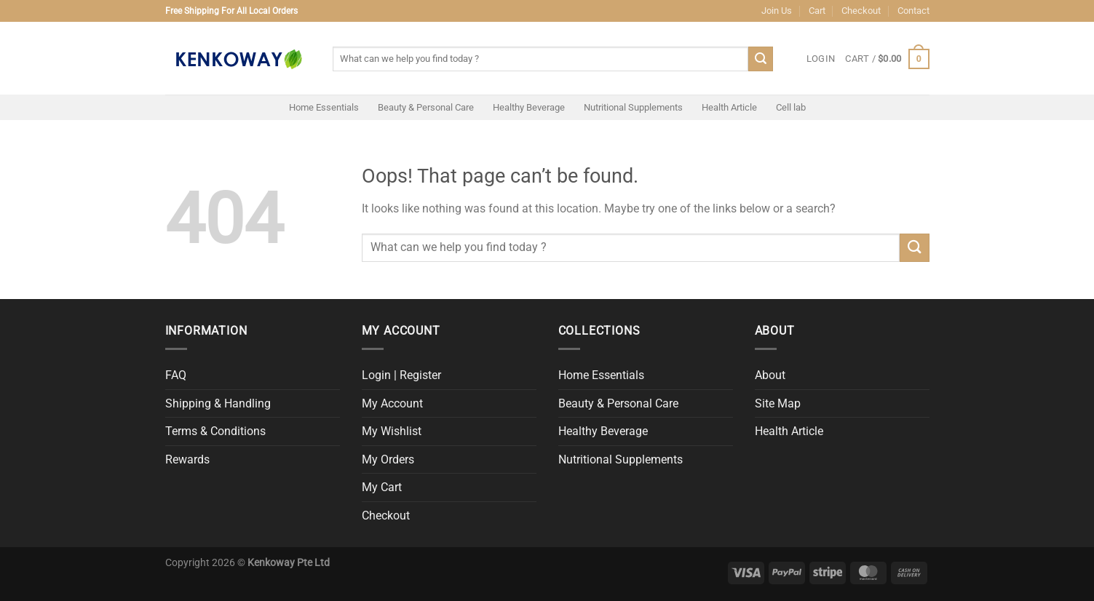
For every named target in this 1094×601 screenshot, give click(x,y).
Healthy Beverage (529, 107)
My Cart (382, 487)
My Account (392, 403)
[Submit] (760, 59)
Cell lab (791, 107)
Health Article (729, 107)
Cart (817, 10)
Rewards (187, 459)
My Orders (388, 459)
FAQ (175, 375)
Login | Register (401, 375)
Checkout (861, 10)
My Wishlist (391, 431)
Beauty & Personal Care (426, 107)
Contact (913, 10)
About (770, 375)
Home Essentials (324, 107)
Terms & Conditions (215, 431)
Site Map (778, 403)
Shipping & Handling (218, 403)
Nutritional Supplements (633, 107)
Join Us (776, 10)
